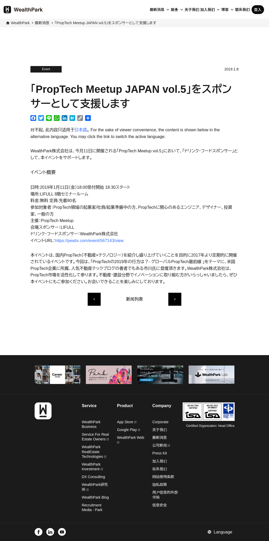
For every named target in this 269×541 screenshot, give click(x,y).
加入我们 (207, 10)
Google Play (128, 430)
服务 (174, 10)
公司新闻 (161, 445)
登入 (257, 10)
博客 (225, 10)
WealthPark (20, 23)
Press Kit (159, 453)
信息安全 (159, 505)
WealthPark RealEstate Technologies (94, 451)
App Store (126, 422)
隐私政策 (159, 485)
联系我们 (242, 10)
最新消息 (157, 10)
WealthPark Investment (92, 466)
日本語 (80, 130)
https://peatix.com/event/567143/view (89, 240)
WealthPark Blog (95, 497)
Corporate (160, 422)
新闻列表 (134, 299)
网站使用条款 (163, 477)
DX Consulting (93, 477)
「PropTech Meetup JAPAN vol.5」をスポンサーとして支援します (105, 23)
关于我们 (192, 10)
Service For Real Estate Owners (95, 436)
